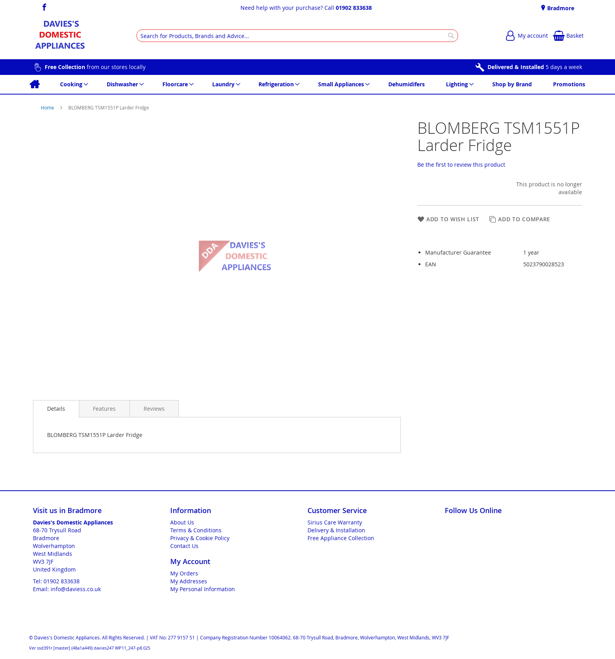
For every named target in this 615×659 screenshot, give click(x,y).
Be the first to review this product (461, 164)
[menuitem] (34, 84)
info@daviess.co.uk (76, 589)
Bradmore (560, 8)
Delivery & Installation (336, 530)
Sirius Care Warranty (335, 522)
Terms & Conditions (196, 530)
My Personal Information (202, 589)
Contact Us (184, 546)
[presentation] (56, 408)
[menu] (307, 84)
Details (56, 408)
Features (104, 408)
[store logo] (60, 35)
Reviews (154, 408)
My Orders (184, 573)
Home (48, 107)
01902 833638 (354, 7)
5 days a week (535, 67)
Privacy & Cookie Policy (199, 538)
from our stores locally (95, 67)
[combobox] (297, 35)
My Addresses (188, 581)
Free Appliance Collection (341, 538)
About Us (182, 522)
